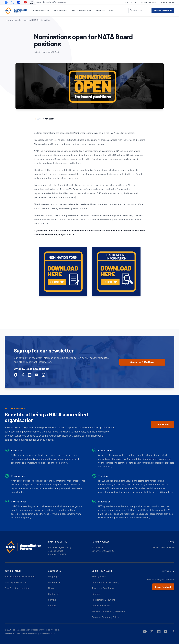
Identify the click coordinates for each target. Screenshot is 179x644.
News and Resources (81, 10)
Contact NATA (167, 2)
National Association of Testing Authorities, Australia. (36, 629)
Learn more (163, 424)
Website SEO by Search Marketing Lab (41, 634)
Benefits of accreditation (17, 588)
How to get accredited (16, 582)
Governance (54, 582)
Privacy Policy (98, 576)
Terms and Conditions (103, 588)
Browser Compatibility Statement (109, 611)
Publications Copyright (103, 599)
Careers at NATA (149, 2)
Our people (53, 576)
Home (7, 20)
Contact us (53, 593)
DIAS (111, 10)
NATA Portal (130, 2)
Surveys (52, 599)
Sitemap (96, 593)
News (51, 588)
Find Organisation (41, 10)
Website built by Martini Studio (16, 634)
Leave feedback (163, 586)
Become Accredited (163, 10)
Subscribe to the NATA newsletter (51, 2)
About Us (100, 10)
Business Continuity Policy (105, 617)
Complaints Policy (101, 605)
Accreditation (60, 10)
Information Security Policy (105, 582)
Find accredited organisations (20, 576)
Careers (52, 605)
